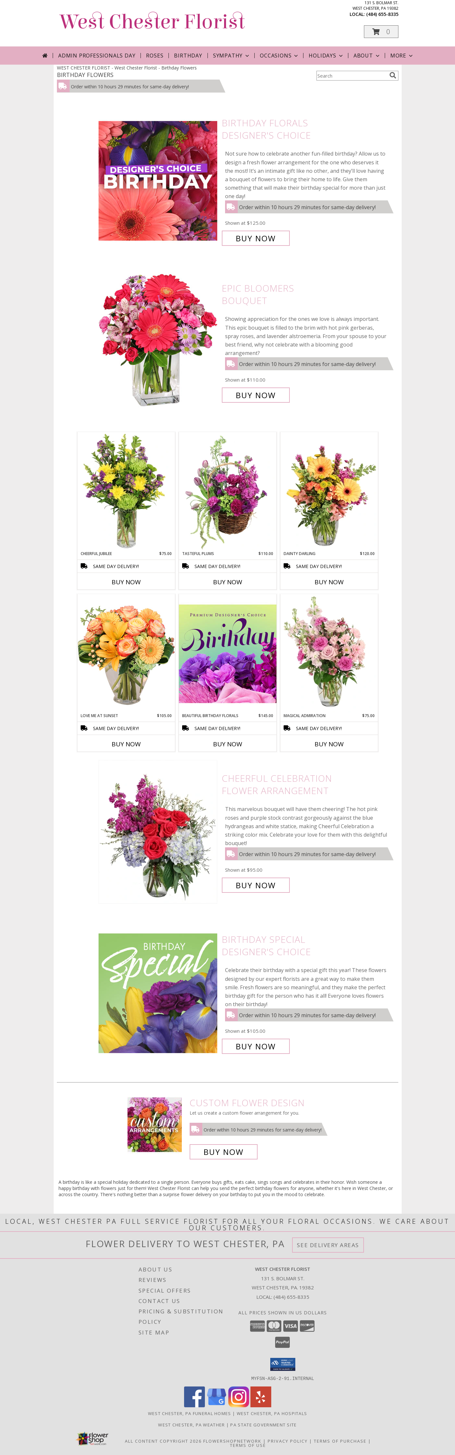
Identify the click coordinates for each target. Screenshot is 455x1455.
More (402, 55)
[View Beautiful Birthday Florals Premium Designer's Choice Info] (227, 653)
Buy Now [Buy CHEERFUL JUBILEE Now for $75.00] (126, 582)
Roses (154, 55)
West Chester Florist (152, 22)
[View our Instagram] (238, 1405)
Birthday (188, 55)
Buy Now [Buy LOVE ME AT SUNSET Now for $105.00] (126, 744)
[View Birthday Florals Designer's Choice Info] (159, 181)
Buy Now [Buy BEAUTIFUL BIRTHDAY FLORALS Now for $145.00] (227, 744)
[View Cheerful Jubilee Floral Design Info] (126, 491)
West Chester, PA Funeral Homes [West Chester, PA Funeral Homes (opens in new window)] (189, 1413)
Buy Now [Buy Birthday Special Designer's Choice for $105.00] (256, 1046)
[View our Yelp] (260, 1405)
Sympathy (231, 55)
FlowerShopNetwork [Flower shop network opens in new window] (232, 1441)
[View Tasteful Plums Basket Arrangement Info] (227, 491)
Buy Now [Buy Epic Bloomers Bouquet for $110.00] (256, 395)
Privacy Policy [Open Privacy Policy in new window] (288, 1441)
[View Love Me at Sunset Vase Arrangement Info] (126, 653)
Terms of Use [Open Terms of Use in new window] (248, 1445)
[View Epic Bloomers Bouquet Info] (159, 342)
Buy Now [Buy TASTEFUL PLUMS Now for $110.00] (227, 582)
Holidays (326, 55)
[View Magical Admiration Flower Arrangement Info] (329, 653)
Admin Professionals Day (96, 55)
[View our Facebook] (194, 1405)
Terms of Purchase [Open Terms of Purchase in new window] (340, 1441)
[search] (393, 75)
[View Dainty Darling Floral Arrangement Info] (329, 491)
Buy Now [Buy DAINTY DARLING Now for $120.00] (329, 582)
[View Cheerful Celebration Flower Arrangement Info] (159, 832)
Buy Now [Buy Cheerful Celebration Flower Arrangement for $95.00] (256, 885)
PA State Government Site (263, 1424)
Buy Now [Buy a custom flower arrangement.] (224, 1151)
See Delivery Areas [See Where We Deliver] (328, 1245)
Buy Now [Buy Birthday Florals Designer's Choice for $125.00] (256, 238)
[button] (381, 31)
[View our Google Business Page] (216, 1405)
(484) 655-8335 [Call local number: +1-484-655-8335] (382, 14)
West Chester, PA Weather (191, 1424)
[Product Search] (351, 75)
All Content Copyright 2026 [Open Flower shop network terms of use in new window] (163, 1441)
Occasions (279, 55)
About (367, 55)
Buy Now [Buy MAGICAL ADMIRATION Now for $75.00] (329, 744)
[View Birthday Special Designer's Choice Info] (159, 993)
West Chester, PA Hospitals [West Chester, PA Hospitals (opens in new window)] (272, 1413)
